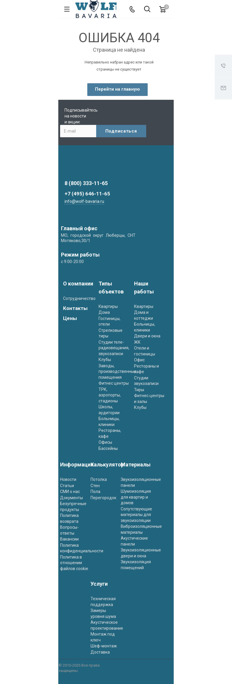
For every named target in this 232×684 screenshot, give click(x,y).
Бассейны (108, 448)
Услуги (99, 584)
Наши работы (144, 287)
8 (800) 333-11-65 (86, 183)
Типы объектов (111, 287)
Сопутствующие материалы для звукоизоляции (136, 515)
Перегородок (103, 497)
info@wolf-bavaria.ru (84, 201)
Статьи (67, 485)
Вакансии (69, 539)
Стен (95, 485)
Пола (95, 491)
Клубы (105, 359)
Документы (71, 497)
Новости (68, 479)
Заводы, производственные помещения (117, 371)
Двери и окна (147, 336)
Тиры (139, 389)
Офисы (105, 442)
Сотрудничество (79, 298)
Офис (139, 359)
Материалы (136, 464)
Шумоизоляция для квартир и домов (136, 497)
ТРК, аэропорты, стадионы (110, 395)
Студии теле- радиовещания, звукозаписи (114, 348)
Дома (104, 312)
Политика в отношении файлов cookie (74, 563)
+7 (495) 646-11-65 (87, 194)
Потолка (99, 479)
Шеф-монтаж (104, 646)
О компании (78, 283)
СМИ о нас (70, 491)
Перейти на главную (117, 89)
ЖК (137, 342)
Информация (77, 464)
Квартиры (108, 306)
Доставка (100, 652)
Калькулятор (107, 464)
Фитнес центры (114, 383)
